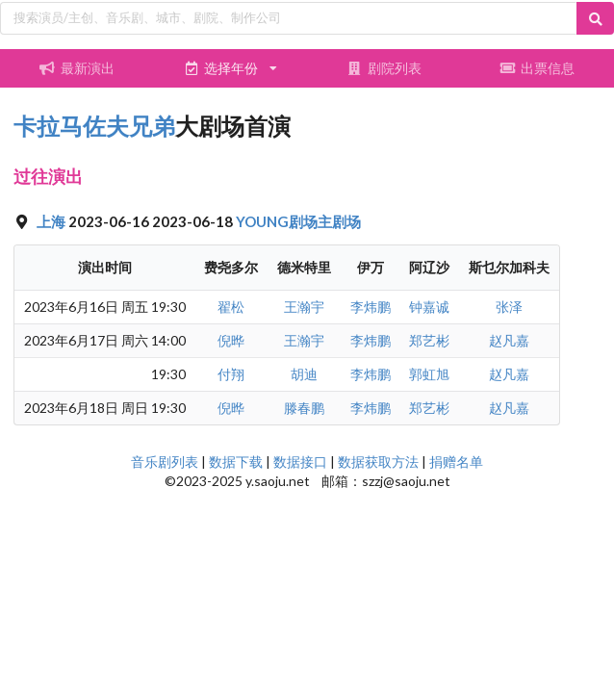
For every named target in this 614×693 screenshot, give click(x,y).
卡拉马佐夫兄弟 (94, 126)
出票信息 (537, 68)
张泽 (509, 306)
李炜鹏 (370, 306)
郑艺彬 (429, 340)
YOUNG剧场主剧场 (298, 221)
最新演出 (77, 68)
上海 (52, 221)
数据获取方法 (378, 461)
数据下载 (236, 461)
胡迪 (304, 374)
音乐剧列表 (164, 461)
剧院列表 (384, 68)
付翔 (230, 374)
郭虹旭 (429, 374)
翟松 (230, 306)
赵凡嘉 (509, 340)
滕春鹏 (304, 407)
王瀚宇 (304, 306)
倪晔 (230, 340)
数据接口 (300, 461)
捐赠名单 (456, 461)
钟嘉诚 (429, 306)
